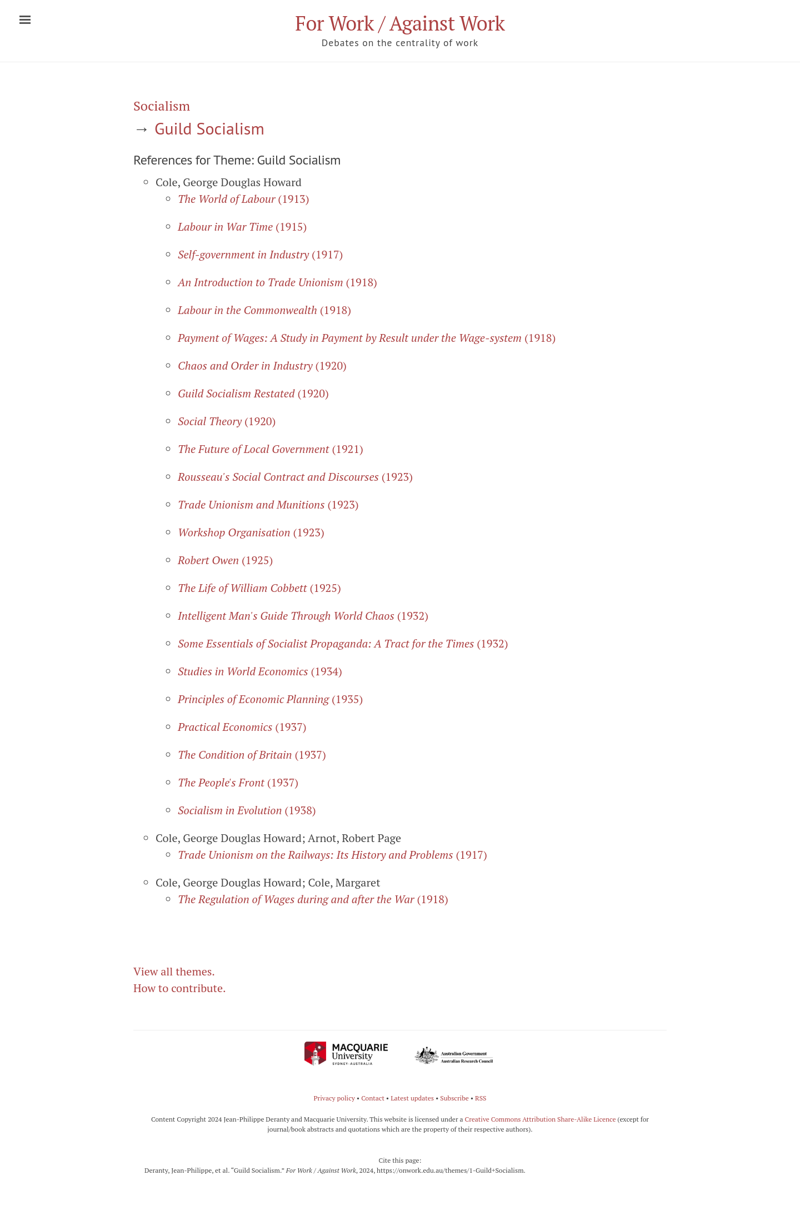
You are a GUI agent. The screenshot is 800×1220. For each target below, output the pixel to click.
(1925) (225, 559)
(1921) (270, 448)
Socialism (161, 105)
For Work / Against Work (399, 23)
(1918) (277, 282)
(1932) (303, 615)
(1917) (260, 254)
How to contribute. (179, 987)
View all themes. (174, 971)
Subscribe (454, 1098)
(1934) (260, 671)
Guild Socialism (209, 128)
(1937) (242, 726)
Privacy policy (333, 1098)
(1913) (243, 198)
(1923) (295, 476)
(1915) (242, 226)
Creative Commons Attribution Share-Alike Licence (540, 1119)
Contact (372, 1098)
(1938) (247, 810)
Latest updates (412, 1098)
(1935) (270, 698)
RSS (481, 1098)
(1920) (262, 365)
